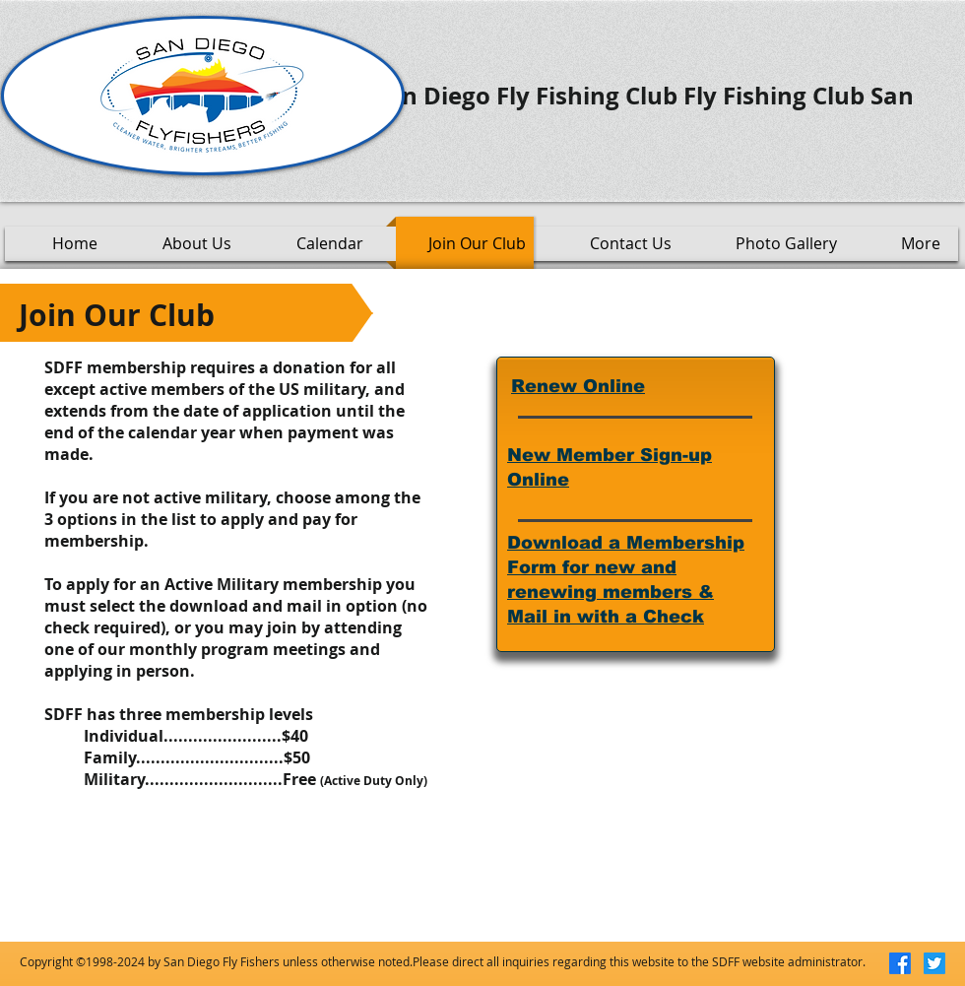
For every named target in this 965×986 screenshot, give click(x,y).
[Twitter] (934, 963)
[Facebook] (900, 963)
